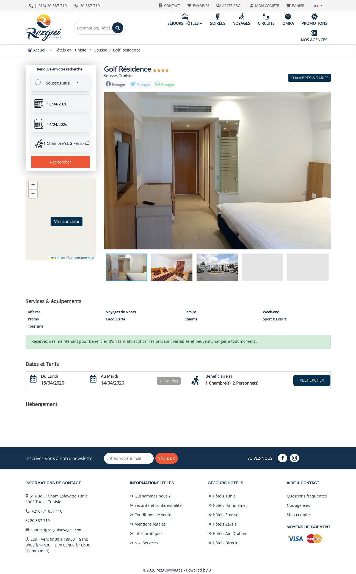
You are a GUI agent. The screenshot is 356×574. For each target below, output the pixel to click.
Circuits (266, 19)
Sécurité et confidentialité (156, 505)
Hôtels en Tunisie (70, 50)
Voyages (241, 19)
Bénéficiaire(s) (218, 376)
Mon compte (298, 514)
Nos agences (314, 35)
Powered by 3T (199, 570)
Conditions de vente (150, 514)
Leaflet (58, 258)
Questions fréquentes (307, 496)
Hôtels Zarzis (222, 524)
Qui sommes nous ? (150, 496)
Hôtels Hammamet (227, 505)
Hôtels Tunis (222, 496)
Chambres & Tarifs (310, 77)
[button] (318, 5)
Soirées (217, 19)
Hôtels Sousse (223, 514)
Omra (288, 19)
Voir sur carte (66, 221)
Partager (115, 84)
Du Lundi (49, 376)
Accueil (37, 50)
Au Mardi (109, 376)
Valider (166, 458)
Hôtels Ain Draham (227, 533)
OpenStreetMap (82, 258)
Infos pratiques (146, 533)
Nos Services (144, 542)
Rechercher (60, 162)
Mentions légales (148, 524)
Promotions (314, 19)
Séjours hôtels (184, 19)
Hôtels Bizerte (223, 542)
